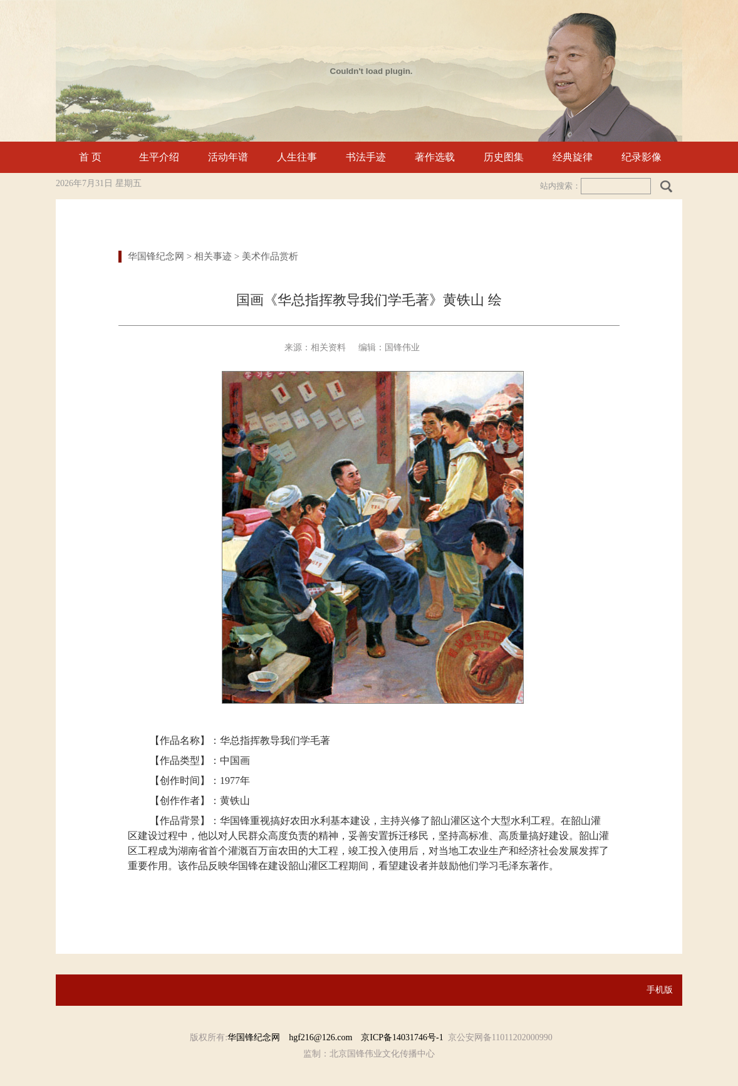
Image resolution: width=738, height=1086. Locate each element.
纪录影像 (641, 157)
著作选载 (435, 157)
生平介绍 (159, 157)
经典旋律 (573, 157)
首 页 (90, 157)
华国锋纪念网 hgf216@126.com (294, 1037)
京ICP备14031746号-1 (402, 1037)
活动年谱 (228, 157)
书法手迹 (366, 157)
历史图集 (504, 157)
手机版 (660, 990)
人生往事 (297, 157)
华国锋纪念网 (156, 256)
